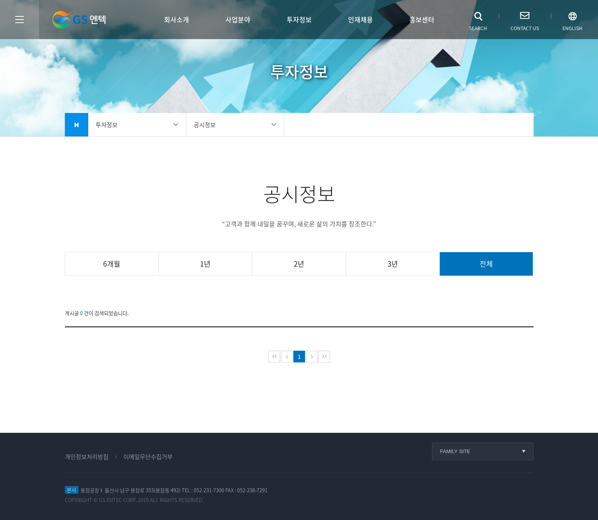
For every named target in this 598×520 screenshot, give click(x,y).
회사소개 (176, 19)
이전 (287, 356)
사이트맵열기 (19, 19)
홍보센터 (421, 19)
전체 (486, 263)
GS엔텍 (78, 20)
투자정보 (299, 19)
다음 (312, 356)
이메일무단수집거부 (148, 456)
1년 (205, 263)
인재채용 (360, 19)
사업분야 (237, 19)
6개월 (111, 263)
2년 (299, 263)
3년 (392, 263)
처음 (274, 356)
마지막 (324, 356)
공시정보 (205, 124)
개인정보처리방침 (87, 456)
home (76, 124)
